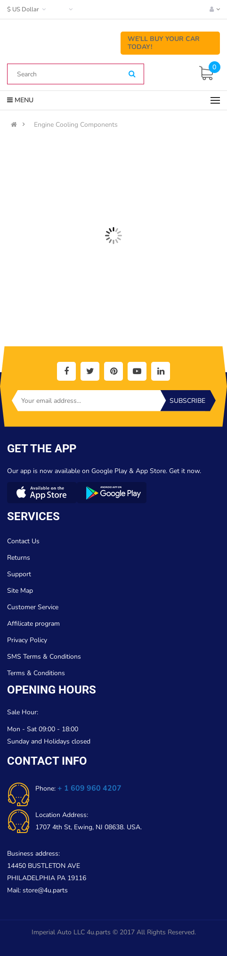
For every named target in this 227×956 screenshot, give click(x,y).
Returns (18, 557)
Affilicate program (33, 623)
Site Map (20, 590)
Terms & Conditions (36, 673)
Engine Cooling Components (76, 125)
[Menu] (215, 100)
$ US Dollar (27, 9)
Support (19, 574)
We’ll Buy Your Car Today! (164, 42)
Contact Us (23, 541)
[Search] (132, 74)
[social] (66, 371)
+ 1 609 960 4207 (89, 788)
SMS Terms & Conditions (44, 656)
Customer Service (32, 607)
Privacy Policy (27, 640)
